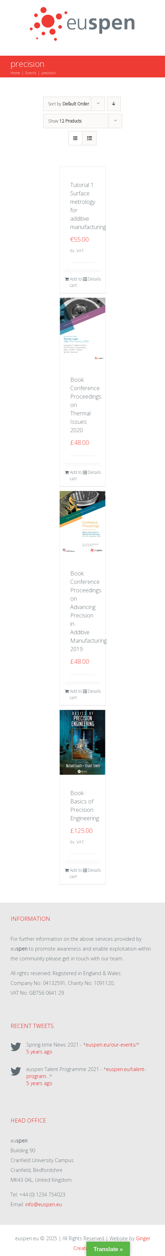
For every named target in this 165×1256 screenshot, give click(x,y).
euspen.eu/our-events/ (111, 1044)
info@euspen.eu (43, 1204)
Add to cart (76, 282)
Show (64, 121)
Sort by (68, 104)
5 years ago (39, 1051)
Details (94, 279)
